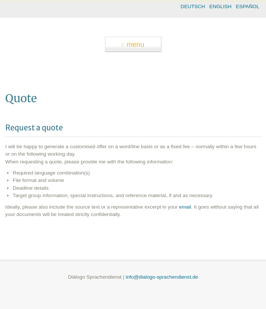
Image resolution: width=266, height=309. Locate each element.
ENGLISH (220, 6)
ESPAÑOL (247, 6)
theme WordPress (133, 302)
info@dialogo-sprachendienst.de (162, 277)
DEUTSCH (193, 6)
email (185, 207)
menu (133, 44)
